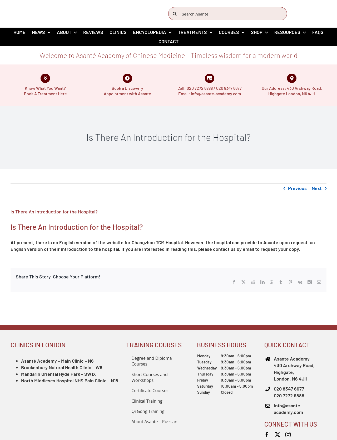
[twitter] (277, 434)
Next (317, 188)
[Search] (174, 13)
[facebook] (267, 434)
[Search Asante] (227, 13)
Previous (297, 188)
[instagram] (288, 434)
